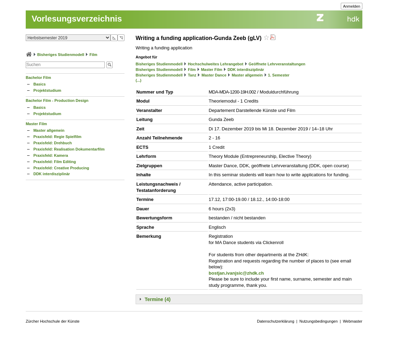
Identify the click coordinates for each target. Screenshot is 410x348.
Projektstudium (47, 90)
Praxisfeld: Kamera (50, 155)
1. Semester (279, 75)
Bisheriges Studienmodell (60, 54)
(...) (139, 80)
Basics (39, 84)
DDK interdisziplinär (51, 174)
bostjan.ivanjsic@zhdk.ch (236, 273)
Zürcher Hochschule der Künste (53, 321)
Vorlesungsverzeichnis (77, 18)
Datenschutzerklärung (275, 321)
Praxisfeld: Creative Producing (61, 168)
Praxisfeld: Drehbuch (52, 143)
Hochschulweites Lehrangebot (215, 64)
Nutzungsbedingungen (318, 321)
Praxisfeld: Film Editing (54, 162)
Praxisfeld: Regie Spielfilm (57, 137)
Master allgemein (48, 130)
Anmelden (351, 6)
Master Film (36, 124)
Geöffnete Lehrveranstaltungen (277, 64)
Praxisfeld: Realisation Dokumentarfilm (69, 149)
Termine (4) (157, 299)
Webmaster (352, 321)
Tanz (192, 75)
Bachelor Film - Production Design (57, 100)
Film (93, 54)
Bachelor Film (38, 77)
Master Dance (214, 75)
